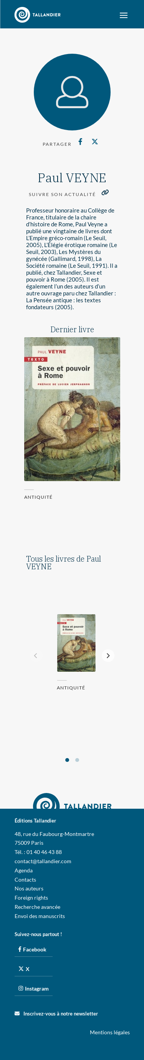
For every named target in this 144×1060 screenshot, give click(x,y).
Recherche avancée (37, 906)
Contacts (25, 879)
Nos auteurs (29, 888)
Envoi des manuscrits (40, 916)
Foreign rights (31, 897)
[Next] (108, 656)
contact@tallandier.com (43, 861)
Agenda (24, 870)
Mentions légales (110, 1032)
